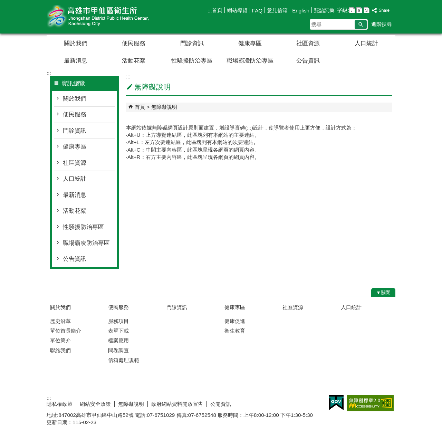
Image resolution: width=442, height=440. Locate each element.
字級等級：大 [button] (366, 10)
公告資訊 (308, 60)
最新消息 (75, 60)
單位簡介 (60, 340)
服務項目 (118, 321)
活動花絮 (133, 60)
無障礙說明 (164, 107)
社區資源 (308, 43)
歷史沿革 (60, 321)
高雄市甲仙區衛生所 (105, 16)
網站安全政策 (95, 404)
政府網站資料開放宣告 (177, 404)
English (300, 10)
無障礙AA (370, 403)
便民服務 (133, 43)
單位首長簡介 (65, 331)
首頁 (217, 10)
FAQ (257, 10)
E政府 (336, 402)
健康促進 (234, 321)
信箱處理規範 (123, 360)
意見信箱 (277, 10)
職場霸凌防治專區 (250, 60)
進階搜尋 (381, 24)
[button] (361, 24)
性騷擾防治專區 (191, 60)
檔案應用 (118, 340)
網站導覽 (237, 10)
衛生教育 (234, 331)
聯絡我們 (60, 350)
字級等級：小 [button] (352, 10)
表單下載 (118, 331)
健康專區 (250, 43)
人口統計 (366, 43)
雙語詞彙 (324, 10)
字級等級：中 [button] (359, 10)
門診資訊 (192, 43)
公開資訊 (220, 404)
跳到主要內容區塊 (3, 3)
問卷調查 (118, 350)
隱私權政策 (60, 404)
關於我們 (75, 43)
